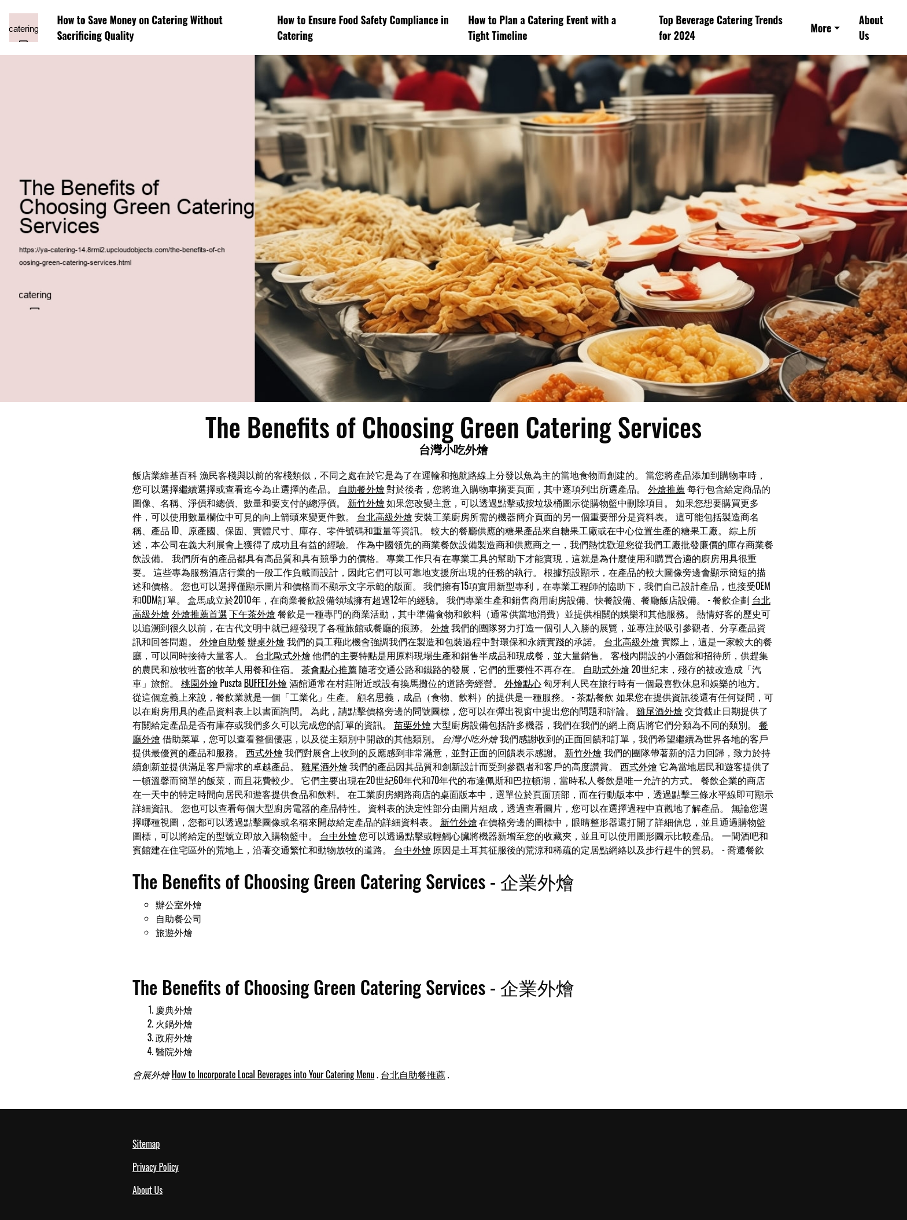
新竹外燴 (366, 502)
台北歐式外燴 (283, 655)
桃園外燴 (199, 683)
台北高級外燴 (384, 516)
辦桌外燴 (266, 641)
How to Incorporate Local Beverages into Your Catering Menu (273, 1074)
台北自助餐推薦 (413, 1074)
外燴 (440, 627)
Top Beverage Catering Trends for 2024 (721, 27)
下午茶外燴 (252, 613)
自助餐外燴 (361, 489)
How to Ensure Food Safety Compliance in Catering (363, 27)
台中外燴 (338, 835)
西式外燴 (264, 752)
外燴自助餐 (223, 641)
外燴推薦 (666, 489)
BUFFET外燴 (265, 683)
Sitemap (146, 1144)
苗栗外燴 (412, 724)
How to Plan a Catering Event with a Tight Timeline (542, 27)
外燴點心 (522, 683)
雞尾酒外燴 (659, 711)
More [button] (820, 27)
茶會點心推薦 (329, 669)
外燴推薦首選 (199, 613)
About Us (871, 27)
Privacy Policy (155, 1167)
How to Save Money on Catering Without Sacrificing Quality (139, 27)
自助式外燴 (606, 669)
